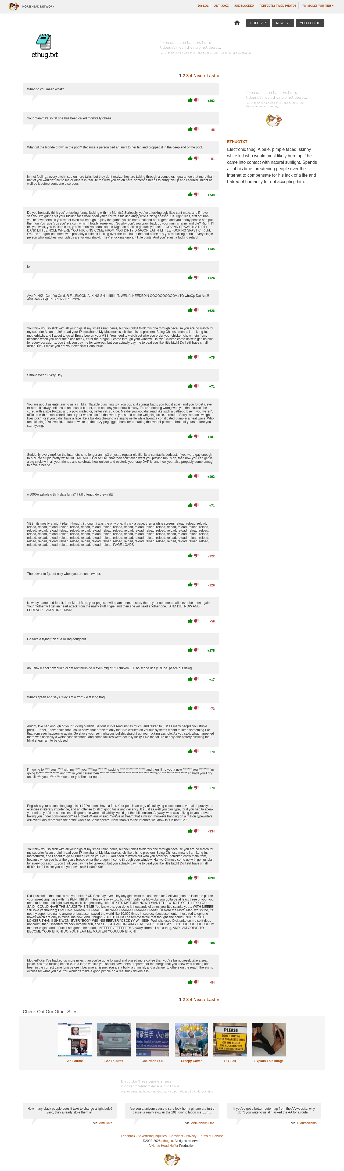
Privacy (191, 1136)
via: (96, 1123)
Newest (283, 23)
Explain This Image (269, 1061)
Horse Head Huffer (164, 1146)
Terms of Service (211, 1136)
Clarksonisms (307, 1123)
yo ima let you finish (318, 5)
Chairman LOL (152, 1061)
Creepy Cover (191, 1061)
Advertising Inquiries (152, 1136)
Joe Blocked (244, 5)
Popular (258, 23)
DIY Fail (230, 1061)
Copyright (176, 1136)
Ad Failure (75, 1061)
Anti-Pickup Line (202, 1123)
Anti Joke (221, 5)
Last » (213, 75)
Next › (199, 75)
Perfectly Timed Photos (278, 5)
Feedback (128, 1136)
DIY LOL (203, 5)
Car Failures (114, 1061)
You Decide (310, 23)
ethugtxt (167, 1141)
